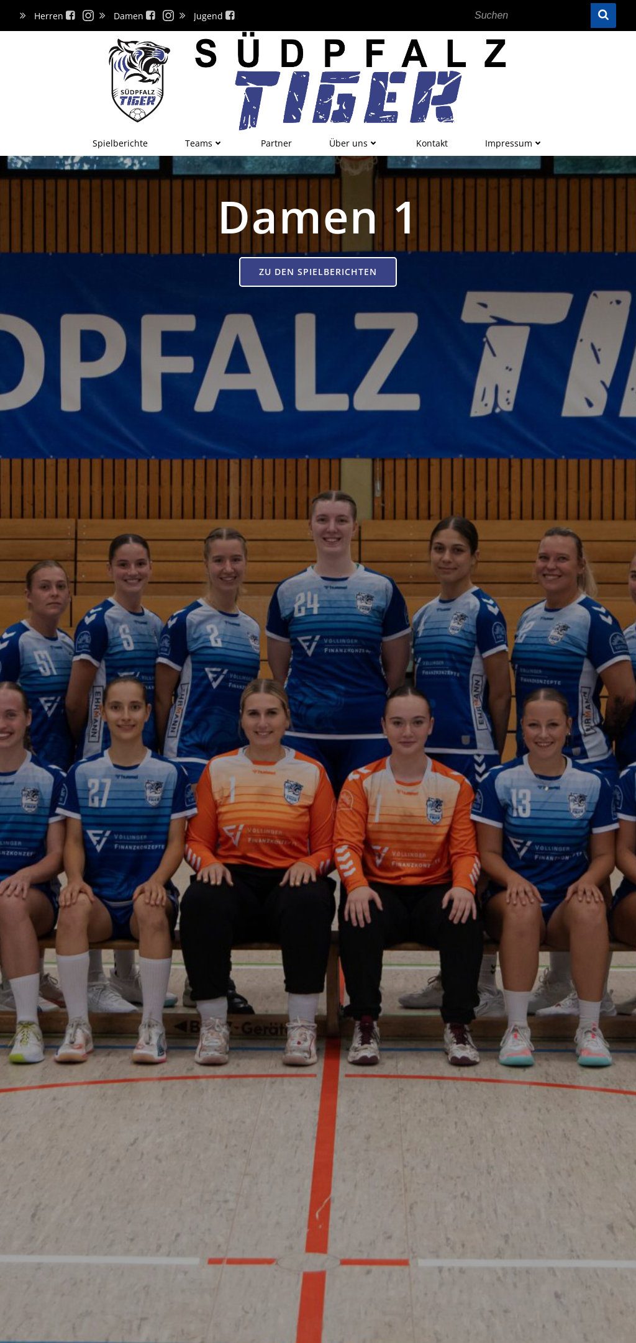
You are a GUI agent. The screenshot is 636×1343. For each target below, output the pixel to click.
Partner (276, 143)
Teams (204, 143)
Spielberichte (120, 143)
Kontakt (432, 143)
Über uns (354, 143)
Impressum (514, 143)
